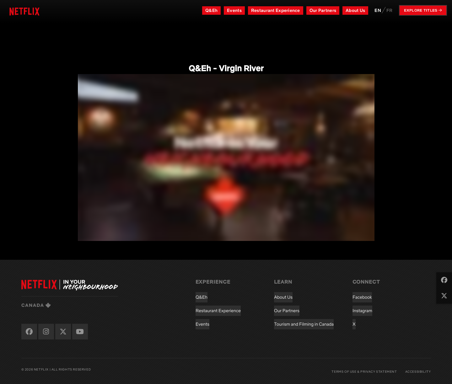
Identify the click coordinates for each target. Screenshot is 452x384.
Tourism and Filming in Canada (304, 324)
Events (234, 10)
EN (377, 10)
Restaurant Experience (275, 10)
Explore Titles (423, 10)
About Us (355, 10)
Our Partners (322, 10)
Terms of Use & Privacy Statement (364, 372)
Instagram (362, 310)
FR (389, 10)
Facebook (362, 297)
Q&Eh (211, 10)
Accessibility (418, 372)
